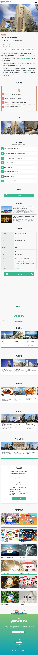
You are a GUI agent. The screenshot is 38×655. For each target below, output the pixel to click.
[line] (22, 316)
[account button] (33, 2)
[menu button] (36, 1)
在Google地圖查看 (18, 306)
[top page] (3, 320)
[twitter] (19, 316)
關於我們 (19, 639)
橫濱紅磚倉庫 (22, 58)
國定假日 (27, 70)
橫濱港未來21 (7, 53)
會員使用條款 (19, 644)
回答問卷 (19, 498)
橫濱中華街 (28, 58)
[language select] (30, 2)
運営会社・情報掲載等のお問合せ (19, 650)
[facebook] (15, 316)
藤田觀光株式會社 (9, 46)
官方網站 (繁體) (18, 268)
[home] (5, 2)
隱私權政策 (19, 647)
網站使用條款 (19, 641)
